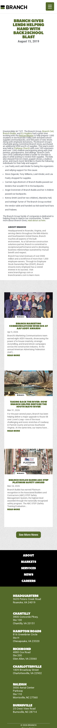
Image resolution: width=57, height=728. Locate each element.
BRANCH (32, 725)
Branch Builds (9, 133)
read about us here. (37, 220)
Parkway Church (22, 148)
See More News (28, 534)
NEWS (28, 574)
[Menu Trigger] (50, 6)
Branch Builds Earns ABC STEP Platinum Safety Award (28, 481)
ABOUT (28, 555)
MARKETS (28, 561)
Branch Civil (47, 131)
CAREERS (29, 581)
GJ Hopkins (26, 133)
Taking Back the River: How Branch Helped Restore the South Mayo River (28, 404)
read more (13, 355)
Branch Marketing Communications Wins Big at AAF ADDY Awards (28, 326)
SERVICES (28, 568)
